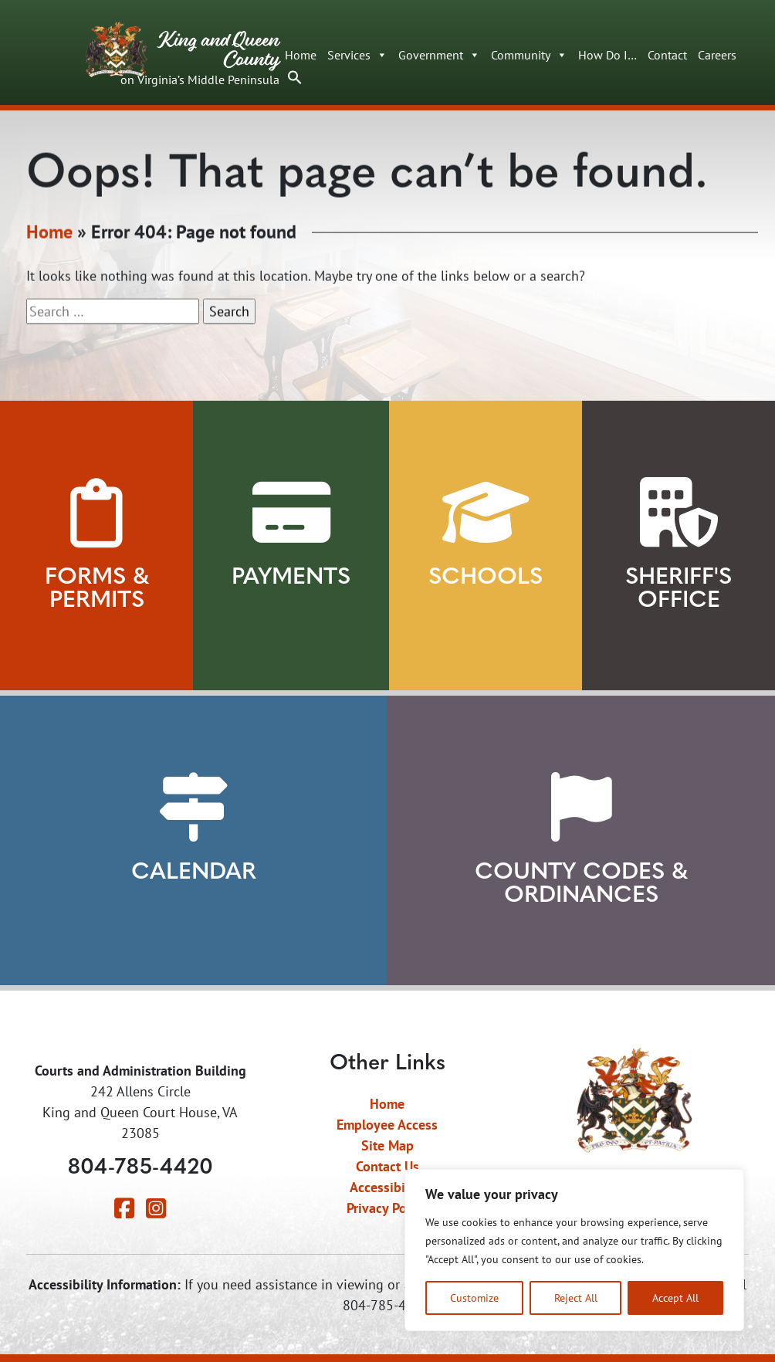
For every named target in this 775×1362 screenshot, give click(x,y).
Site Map (387, 1145)
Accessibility (387, 1187)
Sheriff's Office (678, 589)
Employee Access (387, 1124)
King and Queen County (182, 59)
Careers (717, 55)
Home (300, 55)
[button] (295, 76)
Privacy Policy (387, 1208)
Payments (291, 578)
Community (529, 55)
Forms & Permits (97, 589)
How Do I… (607, 55)
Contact (667, 55)
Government (439, 55)
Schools (485, 578)
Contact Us (387, 1166)
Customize (474, 1297)
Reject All (575, 1297)
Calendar (193, 873)
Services (357, 55)
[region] (574, 1250)
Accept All (675, 1297)
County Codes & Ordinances (581, 884)
